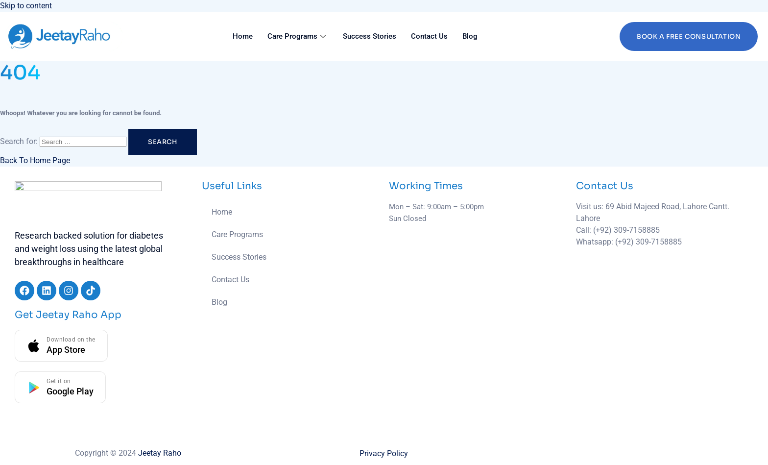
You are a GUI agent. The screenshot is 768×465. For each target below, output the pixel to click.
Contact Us (429, 36)
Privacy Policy (384, 453)
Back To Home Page (35, 160)
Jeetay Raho (159, 453)
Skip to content (26, 5)
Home (243, 36)
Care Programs (297, 36)
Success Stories (369, 36)
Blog (470, 36)
